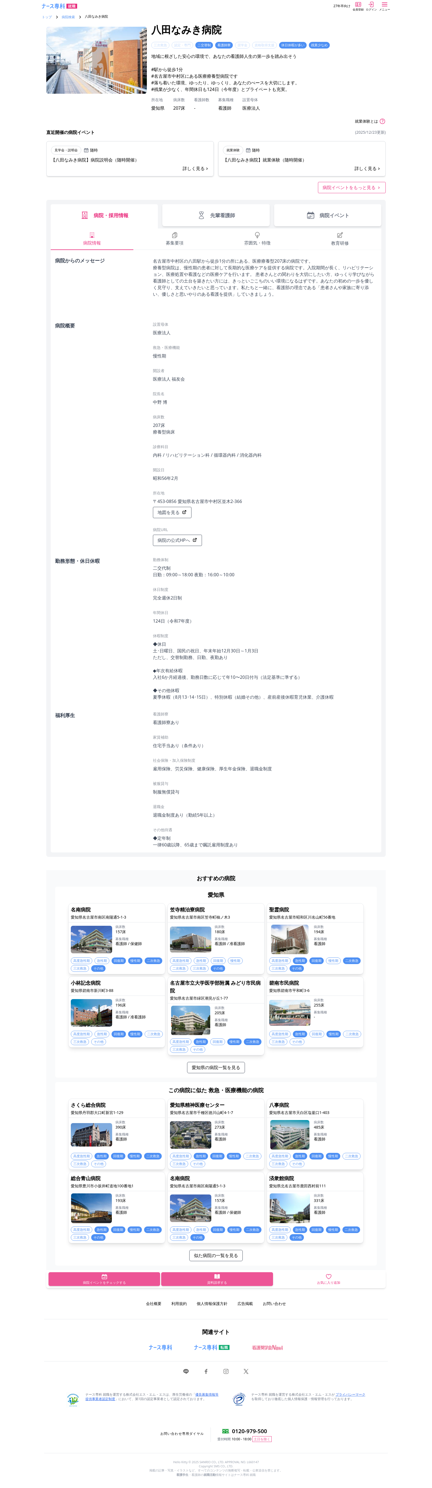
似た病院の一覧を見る (216, 1255)
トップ (47, 17)
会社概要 (153, 1303)
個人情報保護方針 (212, 1303)
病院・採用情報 (104, 215)
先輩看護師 (216, 215)
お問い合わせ (274, 1303)
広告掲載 (245, 1303)
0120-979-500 (249, 1431)
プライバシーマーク (350, 1394)
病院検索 (68, 17)
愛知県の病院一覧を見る (216, 1067)
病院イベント (327, 215)
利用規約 (179, 1303)
